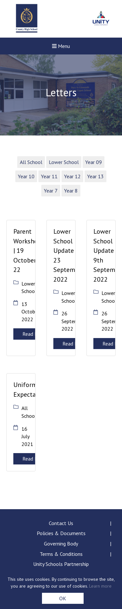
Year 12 (72, 176)
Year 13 (95, 176)
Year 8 (71, 190)
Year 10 (26, 176)
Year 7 (51, 190)
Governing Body (61, 543)
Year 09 (93, 162)
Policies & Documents (61, 533)
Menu (61, 46)
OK (62, 598)
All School (31, 162)
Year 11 (49, 176)
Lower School (64, 162)
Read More (34, 334)
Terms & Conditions (61, 554)
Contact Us (61, 523)
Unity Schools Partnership (61, 564)
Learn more (100, 586)
